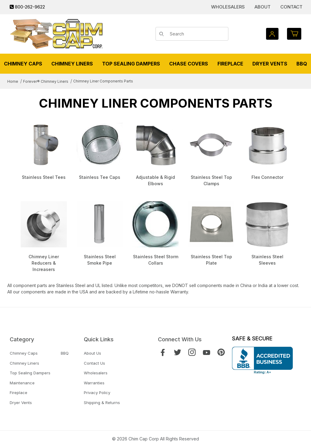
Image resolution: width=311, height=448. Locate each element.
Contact (291, 7)
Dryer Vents (21, 402)
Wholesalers (228, 7)
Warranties (94, 382)
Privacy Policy (97, 392)
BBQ (65, 353)
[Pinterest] (221, 352)
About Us (92, 353)
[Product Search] (197, 34)
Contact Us (94, 363)
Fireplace (18, 392)
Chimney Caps (24, 353)
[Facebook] (163, 352)
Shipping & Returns (102, 402)
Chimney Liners (24, 363)
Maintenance (22, 382)
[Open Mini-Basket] (294, 34)
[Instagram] (192, 352)
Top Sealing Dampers (30, 372)
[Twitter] (177, 352)
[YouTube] (206, 352)
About (263, 7)
